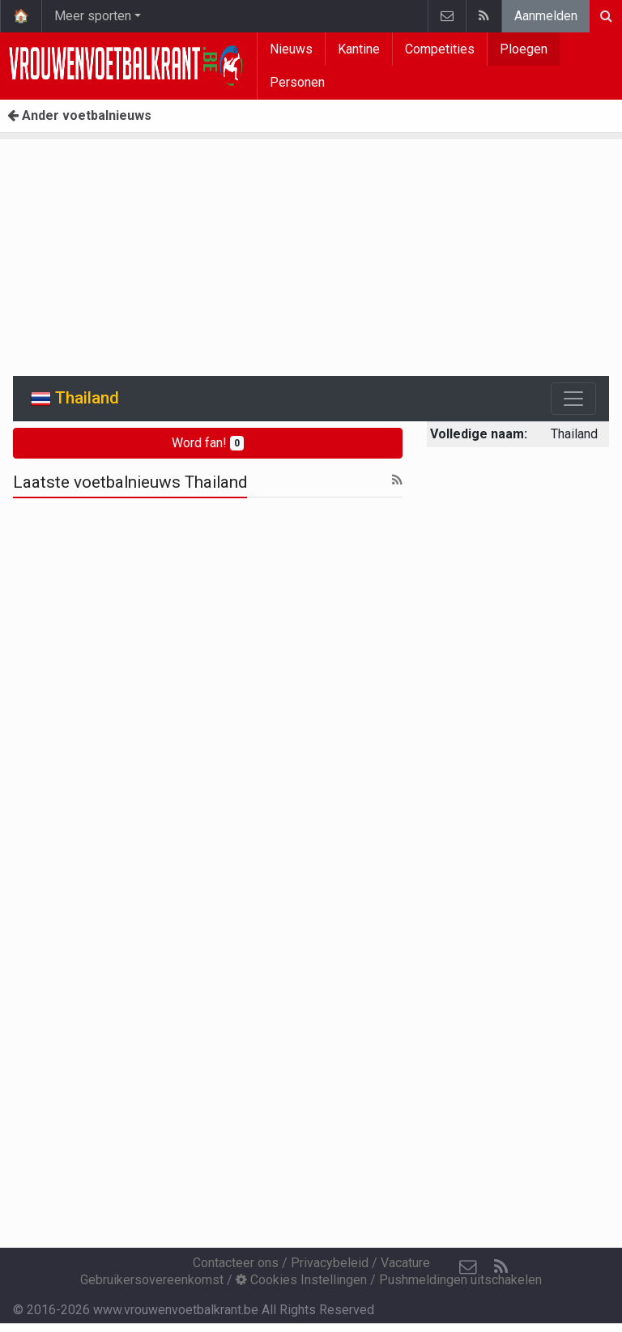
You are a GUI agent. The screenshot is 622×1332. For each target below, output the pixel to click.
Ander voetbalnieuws (79, 115)
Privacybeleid (330, 1262)
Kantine (359, 49)
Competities (440, 49)
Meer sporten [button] (92, 15)
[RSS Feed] (500, 1267)
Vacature (405, 1262)
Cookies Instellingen (301, 1279)
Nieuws (291, 49)
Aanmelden (545, 15)
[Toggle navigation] (573, 398)
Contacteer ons (236, 1262)
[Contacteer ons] (468, 1267)
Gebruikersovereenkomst (152, 1279)
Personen (297, 82)
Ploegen (523, 49)
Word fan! (208, 442)
